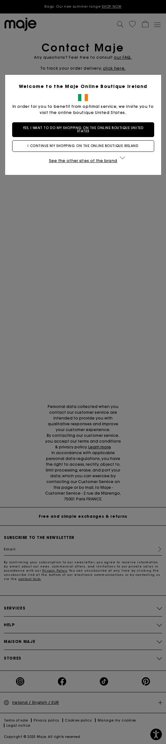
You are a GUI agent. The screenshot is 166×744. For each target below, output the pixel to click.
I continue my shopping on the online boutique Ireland (83, 146)
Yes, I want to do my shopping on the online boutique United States (83, 129)
